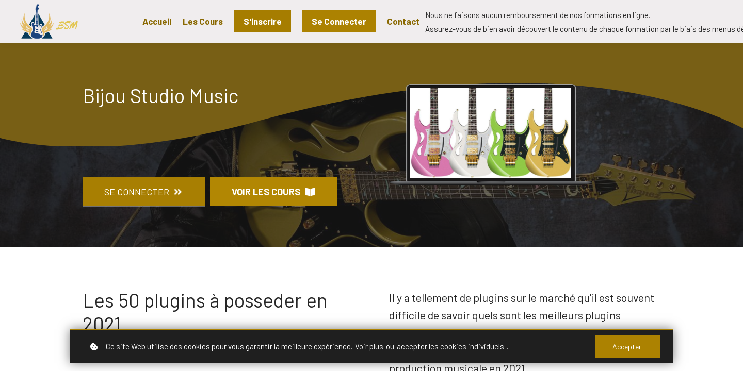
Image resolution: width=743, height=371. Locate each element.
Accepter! (627, 346)
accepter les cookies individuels (450, 346)
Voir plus (369, 346)
